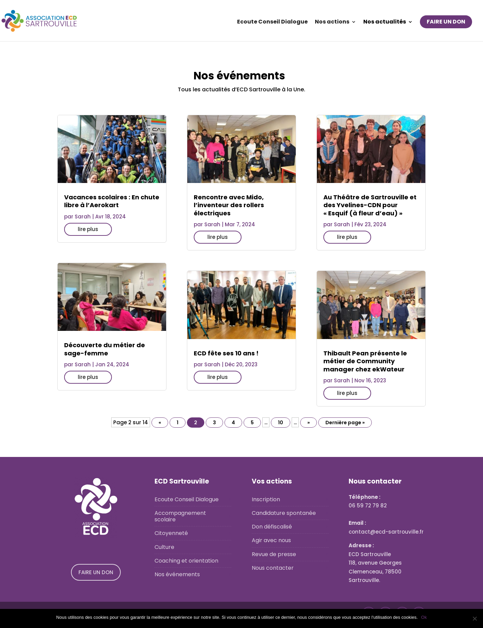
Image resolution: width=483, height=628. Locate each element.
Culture (164, 547)
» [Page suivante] (308, 422)
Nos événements (177, 574)
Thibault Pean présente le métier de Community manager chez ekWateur (365, 361)
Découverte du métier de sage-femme (104, 349)
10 (280, 422)
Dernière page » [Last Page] (345, 422)
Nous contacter (273, 568)
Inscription (266, 499)
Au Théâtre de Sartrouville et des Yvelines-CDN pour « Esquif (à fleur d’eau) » (369, 205)
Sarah (83, 216)
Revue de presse (274, 554)
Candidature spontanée (284, 513)
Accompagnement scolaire (180, 516)
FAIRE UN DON (446, 22)
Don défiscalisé (272, 527)
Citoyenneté (171, 533)
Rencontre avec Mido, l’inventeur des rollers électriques (229, 205)
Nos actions (332, 22)
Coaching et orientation (186, 561)
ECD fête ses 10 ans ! (226, 353)
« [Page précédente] (160, 422)
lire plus (88, 229)
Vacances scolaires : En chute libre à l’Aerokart (111, 201)
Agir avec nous (271, 540)
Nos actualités (384, 22)
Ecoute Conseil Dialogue (272, 22)
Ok (424, 617)
